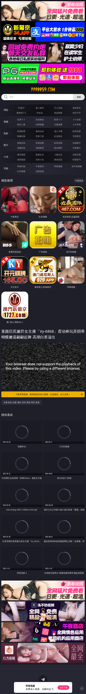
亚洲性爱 (21, 131)
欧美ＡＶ (58, 119)
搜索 (79, 97)
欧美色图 (58, 142)
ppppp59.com (43, 90)
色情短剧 (40, 171)
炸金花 (40, 112)
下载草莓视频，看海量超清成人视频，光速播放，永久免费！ (49, 394)
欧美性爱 (77, 131)
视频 (6, 121)
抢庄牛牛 (77, 112)
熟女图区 (58, 147)
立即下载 (63, 687)
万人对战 (58, 107)
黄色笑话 (58, 159)
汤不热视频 (77, 166)
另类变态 (77, 136)
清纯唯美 (40, 147)
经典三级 (40, 136)
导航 (6, 168)
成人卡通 (58, 131)
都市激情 (21, 154)
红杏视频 (21, 171)
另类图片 (77, 147)
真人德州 (40, 107)
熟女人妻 (21, 124)
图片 (6, 145)
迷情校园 (21, 159)
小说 (6, 156)
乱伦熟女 (58, 136)
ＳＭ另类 (77, 124)
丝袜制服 (40, 124)
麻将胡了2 (21, 112)
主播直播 (58, 124)
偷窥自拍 (21, 142)
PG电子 (21, 107)
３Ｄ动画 (77, 119)
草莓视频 (58, 166)
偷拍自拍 (40, 131)
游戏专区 (77, 107)
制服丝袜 (21, 136)
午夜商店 (40, 166)
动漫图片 (77, 142)
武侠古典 (77, 154)
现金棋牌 (58, 112)
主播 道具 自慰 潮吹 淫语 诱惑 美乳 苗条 (21, 402)
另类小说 (40, 159)
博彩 (6, 110)
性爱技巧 (77, 159)
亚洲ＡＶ (21, 119)
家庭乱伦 (40, 154)
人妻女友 (58, 154)
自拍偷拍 (40, 119)
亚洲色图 (40, 142)
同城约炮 (21, 166)
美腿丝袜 (21, 147)
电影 (6, 133)
